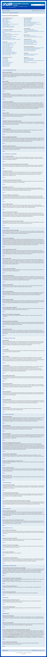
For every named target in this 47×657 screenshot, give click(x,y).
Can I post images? (5, 61)
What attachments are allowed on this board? (31, 54)
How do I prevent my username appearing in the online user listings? (11, 32)
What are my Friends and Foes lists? (30, 35)
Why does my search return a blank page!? (31, 42)
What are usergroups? (27, 21)
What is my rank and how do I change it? (8, 38)
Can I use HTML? (5, 59)
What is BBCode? (5, 58)
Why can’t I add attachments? (7, 49)
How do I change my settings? (7, 30)
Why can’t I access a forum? (6, 48)
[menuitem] (8, 11)
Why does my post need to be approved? (9, 53)
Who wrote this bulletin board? (29, 58)
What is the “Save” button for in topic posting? (9, 52)
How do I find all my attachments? (29, 55)
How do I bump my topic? (6, 54)
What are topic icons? (5, 66)
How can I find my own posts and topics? (30, 44)
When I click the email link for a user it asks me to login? (11, 39)
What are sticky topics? (6, 64)
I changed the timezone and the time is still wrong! (10, 34)
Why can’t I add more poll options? (7, 46)
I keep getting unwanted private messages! (30, 30)
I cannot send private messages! (29, 29)
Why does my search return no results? (30, 41)
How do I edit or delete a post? (7, 43)
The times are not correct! (6, 33)
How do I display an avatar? (6, 37)
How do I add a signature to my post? (8, 44)
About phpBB (35, 618)
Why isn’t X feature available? (28, 59)
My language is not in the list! (7, 35)
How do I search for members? (29, 43)
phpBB (26, 190)
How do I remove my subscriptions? (29, 50)
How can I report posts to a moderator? (8, 51)
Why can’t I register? (5, 21)
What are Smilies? (5, 60)
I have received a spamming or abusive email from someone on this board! (34, 32)
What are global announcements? (7, 62)
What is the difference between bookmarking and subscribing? (34, 47)
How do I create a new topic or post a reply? (9, 42)
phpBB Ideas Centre (7, 624)
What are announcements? (6, 63)
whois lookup (33, 631)
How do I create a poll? (6, 45)
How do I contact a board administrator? (30, 62)
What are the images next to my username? (9, 36)
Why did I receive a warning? (7, 50)
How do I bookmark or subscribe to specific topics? (32, 48)
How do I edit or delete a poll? (7, 47)
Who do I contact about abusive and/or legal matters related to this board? (34, 61)
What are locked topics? (6, 65)
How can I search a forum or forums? (30, 40)
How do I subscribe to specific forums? (30, 49)
